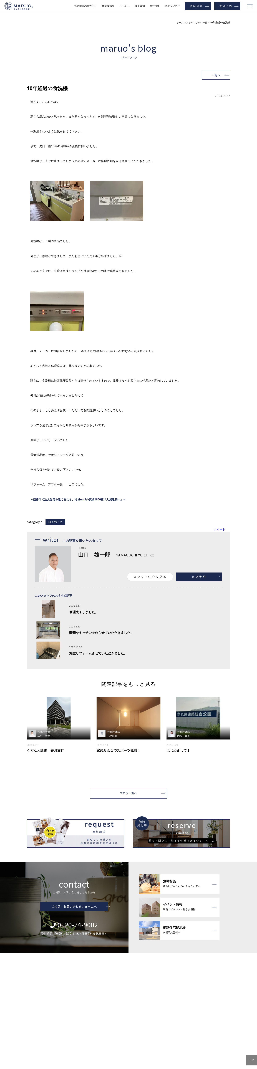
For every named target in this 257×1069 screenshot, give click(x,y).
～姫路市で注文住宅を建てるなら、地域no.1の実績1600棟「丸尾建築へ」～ (81, 499)
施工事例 (140, 5)
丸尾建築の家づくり (85, 5)
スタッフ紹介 (172, 5)
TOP (252, 1060)
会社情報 (155, 5)
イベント (125, 5)
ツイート (219, 529)
